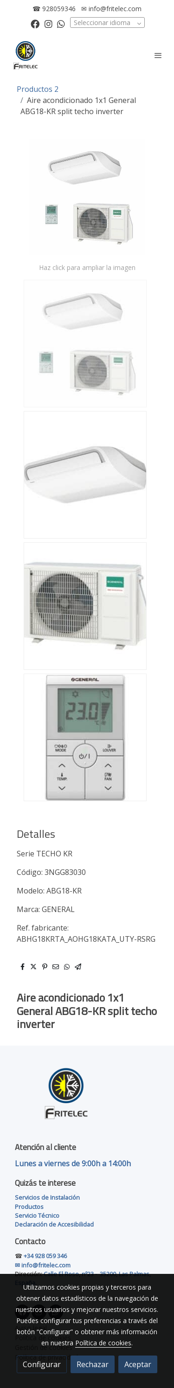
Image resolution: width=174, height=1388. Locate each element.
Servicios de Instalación (47, 1197)
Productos (29, 1206)
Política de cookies (103, 1342)
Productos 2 (37, 89)
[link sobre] (87, 1098)
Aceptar (137, 1364)
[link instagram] (48, 23)
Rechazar (93, 1364)
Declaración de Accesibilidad (54, 1224)
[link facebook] (35, 23)
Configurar (42, 1364)
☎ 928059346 (54, 8)
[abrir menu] (158, 55)
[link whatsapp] (61, 23)
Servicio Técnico (37, 1215)
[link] (25, 55)
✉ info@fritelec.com (111, 8)
